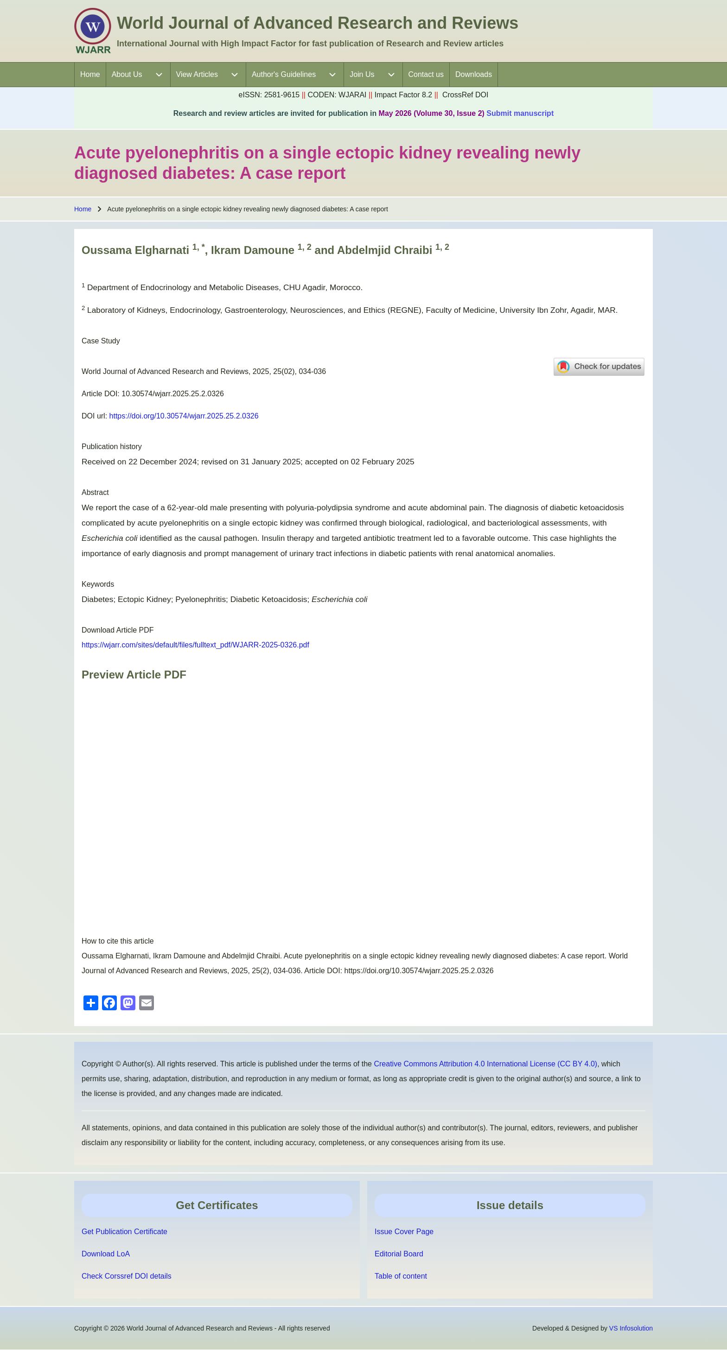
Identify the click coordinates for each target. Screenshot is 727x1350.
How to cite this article (118, 941)
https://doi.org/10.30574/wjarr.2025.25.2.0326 (184, 416)
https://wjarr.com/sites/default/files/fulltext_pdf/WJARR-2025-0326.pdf (195, 645)
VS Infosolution (631, 1328)
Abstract (95, 492)
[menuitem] (90, 75)
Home (82, 209)
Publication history (112, 446)
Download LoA (106, 1254)
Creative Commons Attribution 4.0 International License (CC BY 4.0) (485, 1064)
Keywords (98, 584)
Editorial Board (399, 1254)
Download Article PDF (118, 630)
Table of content (401, 1276)
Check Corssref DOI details (127, 1276)
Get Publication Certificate (124, 1232)
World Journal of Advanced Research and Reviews (317, 22)
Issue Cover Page (404, 1232)
